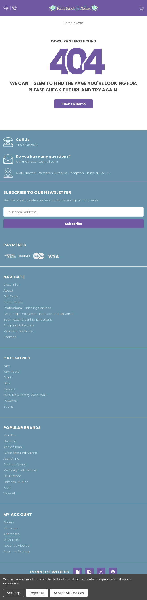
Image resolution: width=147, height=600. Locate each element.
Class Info (10, 285)
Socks (8, 406)
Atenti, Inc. (11, 458)
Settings (14, 592)
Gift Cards (10, 296)
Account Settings (16, 551)
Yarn (6, 366)
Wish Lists (11, 540)
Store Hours (12, 302)
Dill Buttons (12, 476)
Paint (7, 377)
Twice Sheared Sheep (20, 453)
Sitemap (10, 337)
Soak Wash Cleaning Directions (27, 319)
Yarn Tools (11, 372)
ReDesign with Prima (20, 470)
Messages (11, 528)
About (8, 290)
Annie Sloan (12, 447)
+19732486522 (26, 145)
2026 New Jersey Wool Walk (25, 395)
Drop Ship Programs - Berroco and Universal (38, 314)
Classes (9, 389)
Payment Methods (18, 331)
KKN (6, 488)
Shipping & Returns (18, 325)
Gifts (6, 383)
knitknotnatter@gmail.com (37, 161)
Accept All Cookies (69, 592)
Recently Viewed (16, 545)
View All (9, 493)
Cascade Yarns (14, 464)
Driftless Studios (15, 482)
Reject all (37, 592)
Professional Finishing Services (27, 308)
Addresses (11, 534)
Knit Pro (9, 435)
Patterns (10, 401)
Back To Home (73, 104)
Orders (8, 522)
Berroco (9, 441)
